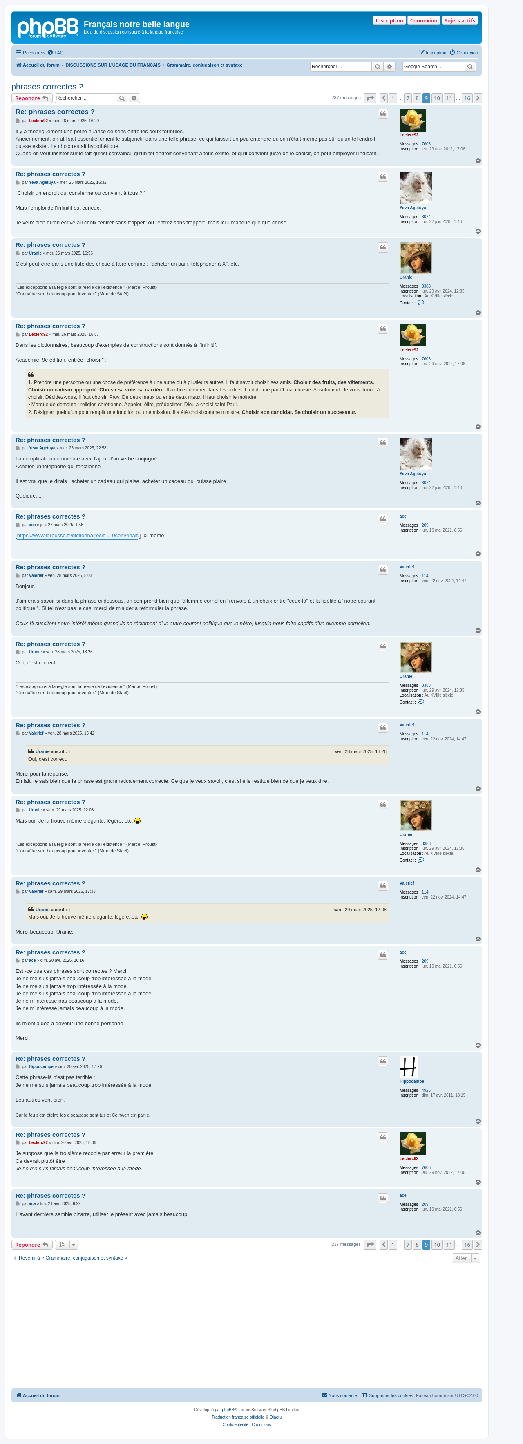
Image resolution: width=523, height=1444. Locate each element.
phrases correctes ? (47, 86)
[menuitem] (55, 53)
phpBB (228, 1410)
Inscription (389, 20)
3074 (426, 217)
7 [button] (408, 98)
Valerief (407, 567)
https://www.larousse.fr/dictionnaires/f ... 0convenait (77, 535)
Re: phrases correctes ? (55, 112)
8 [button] (417, 98)
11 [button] (449, 98)
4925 (426, 1090)
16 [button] (467, 98)
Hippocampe (412, 1081)
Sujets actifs (460, 20)
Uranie (406, 277)
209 (425, 525)
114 (425, 576)
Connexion (424, 20)
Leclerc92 (409, 135)
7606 (426, 144)
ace (403, 516)
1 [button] (392, 98)
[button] (370, 98)
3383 (426, 286)
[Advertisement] (246, 1327)
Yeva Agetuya (413, 208)
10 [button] (437, 98)
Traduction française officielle (238, 1417)
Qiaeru (276, 1417)
